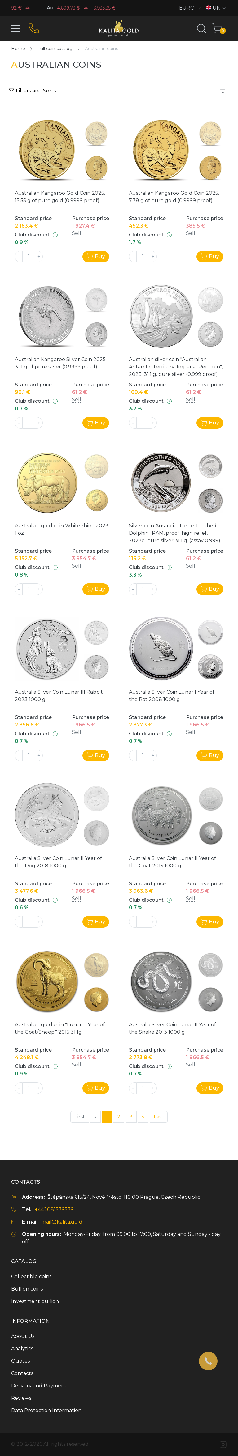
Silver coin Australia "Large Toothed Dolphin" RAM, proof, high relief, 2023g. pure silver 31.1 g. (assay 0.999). (175, 533)
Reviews (21, 1398)
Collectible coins (31, 1276)
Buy (95, 256)
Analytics (22, 1349)
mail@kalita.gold (61, 1222)
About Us (22, 1336)
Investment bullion (35, 1301)
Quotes (20, 1361)
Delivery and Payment (39, 1386)
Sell (76, 233)
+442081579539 (54, 1209)
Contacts (22, 1373)
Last (159, 1117)
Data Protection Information (46, 1410)
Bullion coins (27, 1289)
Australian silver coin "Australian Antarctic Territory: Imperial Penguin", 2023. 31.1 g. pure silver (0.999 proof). (176, 366)
